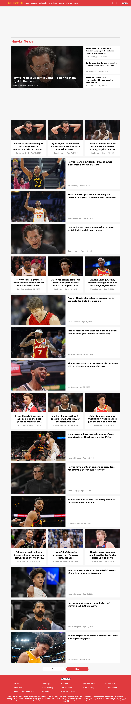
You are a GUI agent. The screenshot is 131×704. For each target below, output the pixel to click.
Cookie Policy (88, 687)
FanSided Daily (109, 684)
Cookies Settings (68, 691)
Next (77, 669)
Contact (64, 684)
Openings (46, 684)
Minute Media (17, 696)
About (16, 684)
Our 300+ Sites (89, 684)
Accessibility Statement (24, 691)
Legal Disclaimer (110, 687)
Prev (54, 669)
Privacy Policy (47, 687)
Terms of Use (66, 687)
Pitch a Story (19, 687)
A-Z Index (46, 691)
